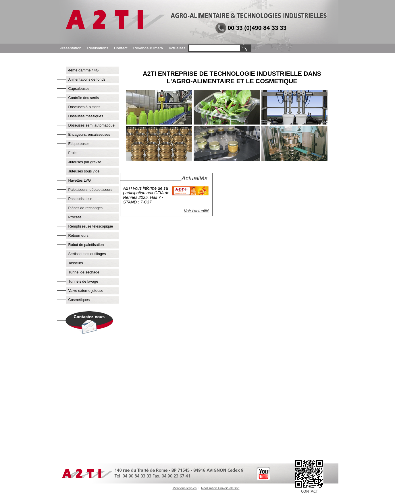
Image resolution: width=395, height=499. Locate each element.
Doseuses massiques (85, 116)
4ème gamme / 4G (83, 70)
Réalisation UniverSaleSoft (220, 488)
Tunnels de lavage (83, 281)
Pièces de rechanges (85, 208)
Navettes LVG (79, 180)
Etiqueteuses (79, 143)
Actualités (177, 48)
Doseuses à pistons (84, 107)
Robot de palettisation (86, 244)
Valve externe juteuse (85, 290)
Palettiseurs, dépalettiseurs (90, 189)
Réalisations (97, 48)
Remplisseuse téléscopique (90, 226)
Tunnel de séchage (83, 272)
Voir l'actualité (196, 211)
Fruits (73, 153)
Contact (121, 48)
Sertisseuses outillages (87, 254)
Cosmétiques (79, 300)
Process (75, 217)
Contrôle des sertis (83, 98)
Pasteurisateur (80, 199)
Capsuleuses (79, 88)
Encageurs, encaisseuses (89, 134)
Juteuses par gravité (84, 162)
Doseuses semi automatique (91, 125)
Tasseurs (75, 263)
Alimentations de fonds (86, 79)
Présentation (71, 48)
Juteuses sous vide (84, 171)
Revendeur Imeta (148, 48)
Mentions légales (185, 488)
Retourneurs (78, 235)
